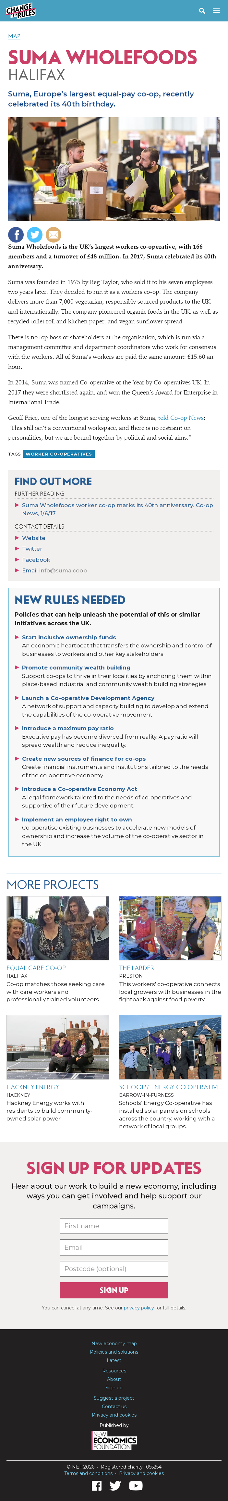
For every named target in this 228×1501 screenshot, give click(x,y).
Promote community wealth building (76, 667)
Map (14, 36)
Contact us (114, 1406)
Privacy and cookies (114, 1415)
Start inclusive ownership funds (69, 637)
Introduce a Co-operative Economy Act (79, 789)
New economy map (114, 1343)
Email (54, 570)
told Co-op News (181, 418)
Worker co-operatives (59, 454)
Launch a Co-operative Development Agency (88, 698)
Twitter (32, 548)
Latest (114, 1360)
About (114, 1379)
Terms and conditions (88, 1473)
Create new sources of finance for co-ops (84, 759)
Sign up (114, 1290)
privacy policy (139, 1308)
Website (33, 538)
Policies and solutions (114, 1352)
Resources (114, 1371)
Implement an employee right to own (77, 819)
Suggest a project (114, 1398)
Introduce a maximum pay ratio (68, 728)
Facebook (36, 560)
